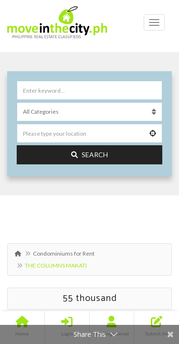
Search (89, 154)
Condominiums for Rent (64, 253)
